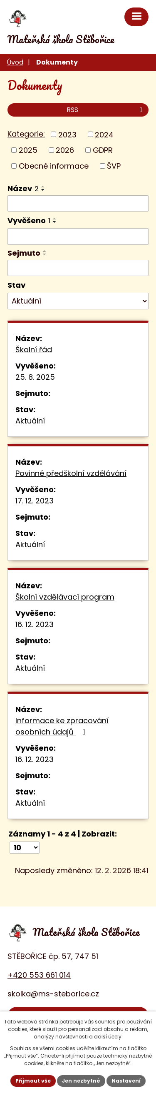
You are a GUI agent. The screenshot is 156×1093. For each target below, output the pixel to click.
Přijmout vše (33, 1080)
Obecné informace (54, 166)
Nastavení (126, 1080)
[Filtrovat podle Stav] (78, 301)
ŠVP (114, 166)
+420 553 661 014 (39, 975)
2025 (28, 150)
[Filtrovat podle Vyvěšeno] (78, 236)
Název (23, 188)
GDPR (103, 150)
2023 (67, 134)
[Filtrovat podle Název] (78, 203)
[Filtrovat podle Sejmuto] (78, 268)
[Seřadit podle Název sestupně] (43, 190)
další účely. (108, 1036)
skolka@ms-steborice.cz (53, 993)
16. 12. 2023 (34, 624)
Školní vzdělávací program (64, 597)
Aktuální (30, 421)
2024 (104, 134)
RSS (106, 110)
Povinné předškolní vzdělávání (70, 473)
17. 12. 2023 (34, 500)
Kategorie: (26, 134)
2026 (65, 150)
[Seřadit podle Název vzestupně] (43, 186)
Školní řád (33, 349)
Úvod (15, 62)
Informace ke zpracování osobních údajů (62, 726)
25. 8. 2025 (35, 377)
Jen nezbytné (81, 1080)
